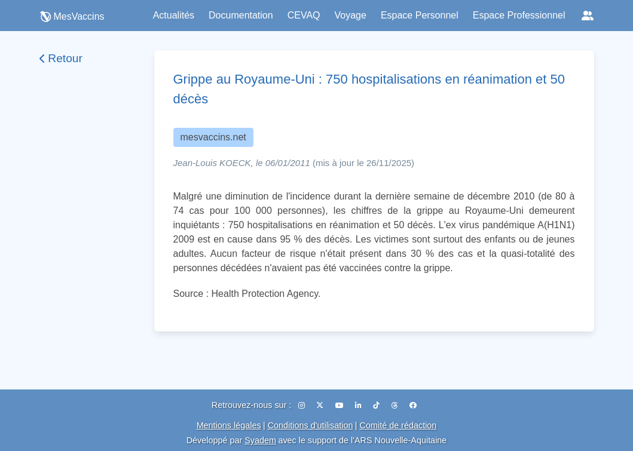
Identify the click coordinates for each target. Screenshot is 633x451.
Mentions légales (229, 425)
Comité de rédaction (398, 425)
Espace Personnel (419, 15)
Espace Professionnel (519, 15)
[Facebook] (413, 405)
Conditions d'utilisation (310, 425)
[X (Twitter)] (320, 405)
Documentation (241, 15)
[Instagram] (302, 405)
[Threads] (396, 405)
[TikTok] (377, 405)
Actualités (173, 15)
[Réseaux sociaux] (588, 15)
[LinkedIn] (359, 405)
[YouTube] (340, 405)
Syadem (260, 440)
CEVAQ (304, 15)
